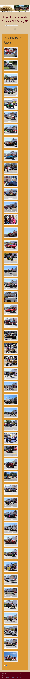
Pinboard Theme (10, 677)
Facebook (15, 29)
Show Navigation (24, 14)
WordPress (19, 677)
